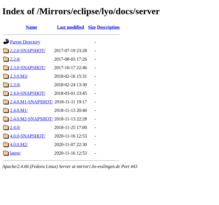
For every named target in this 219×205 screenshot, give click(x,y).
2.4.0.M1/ (19, 110)
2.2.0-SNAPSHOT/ (27, 50)
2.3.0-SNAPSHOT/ (27, 67)
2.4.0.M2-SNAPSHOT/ (31, 118)
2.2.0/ (15, 59)
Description (108, 27)
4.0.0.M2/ (19, 144)
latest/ (15, 153)
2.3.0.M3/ (19, 76)
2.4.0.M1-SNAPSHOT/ (31, 101)
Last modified (70, 27)
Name (31, 27)
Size (92, 27)
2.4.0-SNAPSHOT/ (27, 93)
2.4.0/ (15, 127)
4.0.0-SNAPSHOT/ (27, 136)
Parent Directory (25, 42)
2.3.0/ (15, 84)
